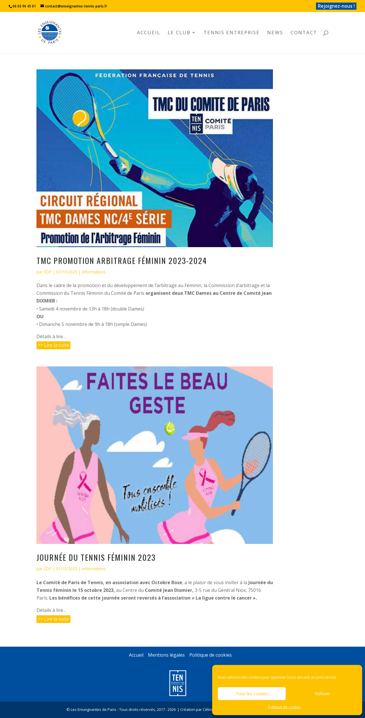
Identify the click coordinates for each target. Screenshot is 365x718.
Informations (94, 272)
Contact (304, 33)
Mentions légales (166, 655)
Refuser (322, 693)
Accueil (148, 33)
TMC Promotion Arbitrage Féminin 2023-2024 (121, 260)
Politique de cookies (284, 707)
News (275, 33)
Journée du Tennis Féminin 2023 (96, 557)
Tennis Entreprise (232, 33)
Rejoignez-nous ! (336, 6)
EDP (48, 272)
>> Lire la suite (53, 345)
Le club (179, 33)
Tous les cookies (252, 693)
